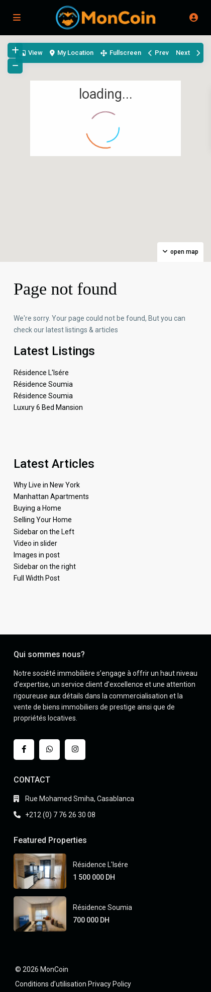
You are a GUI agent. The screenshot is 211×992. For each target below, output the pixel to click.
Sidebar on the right (45, 566)
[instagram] (75, 749)
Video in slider (35, 543)
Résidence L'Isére (41, 373)
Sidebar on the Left (44, 532)
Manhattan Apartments (51, 496)
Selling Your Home (43, 520)
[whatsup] (49, 749)
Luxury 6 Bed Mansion (48, 407)
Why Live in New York (47, 485)
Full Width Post (37, 578)
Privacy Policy (109, 984)
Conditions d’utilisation (50, 984)
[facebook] (24, 749)
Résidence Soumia (43, 384)
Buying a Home (37, 508)
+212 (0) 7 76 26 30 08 (60, 815)
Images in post (37, 555)
